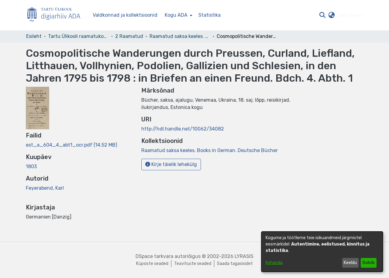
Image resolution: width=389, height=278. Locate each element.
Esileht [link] (34, 36)
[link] (71, 145)
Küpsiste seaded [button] (152, 263)
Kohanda (274, 262)
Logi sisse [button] (348, 15)
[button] (322, 15)
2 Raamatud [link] (129, 36)
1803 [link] (31, 166)
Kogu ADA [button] (176, 15)
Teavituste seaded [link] (192, 263)
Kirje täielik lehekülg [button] (171, 164)
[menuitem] (178, 15)
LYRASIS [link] (244, 256)
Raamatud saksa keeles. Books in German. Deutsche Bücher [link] (180, 36)
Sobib (368, 262)
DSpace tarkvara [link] (154, 256)
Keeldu (350, 262)
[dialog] (322, 252)
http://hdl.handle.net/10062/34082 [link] (182, 129)
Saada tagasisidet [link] (235, 263)
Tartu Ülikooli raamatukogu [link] (78, 36)
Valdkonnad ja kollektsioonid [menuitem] (125, 15)
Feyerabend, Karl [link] (45, 188)
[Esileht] (56, 15)
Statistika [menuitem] (209, 15)
